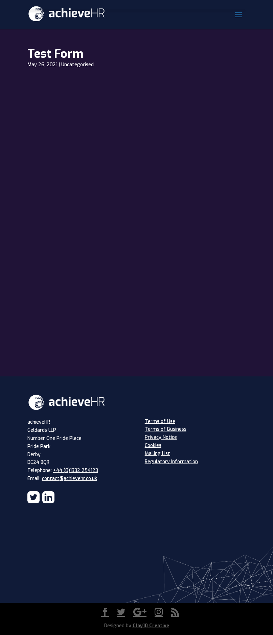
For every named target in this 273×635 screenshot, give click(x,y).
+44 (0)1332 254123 (75, 470)
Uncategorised (77, 64)
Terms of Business (165, 429)
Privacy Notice (161, 437)
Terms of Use (160, 421)
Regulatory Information (171, 461)
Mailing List (157, 453)
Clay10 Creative (151, 626)
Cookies (153, 445)
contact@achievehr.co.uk (69, 478)
